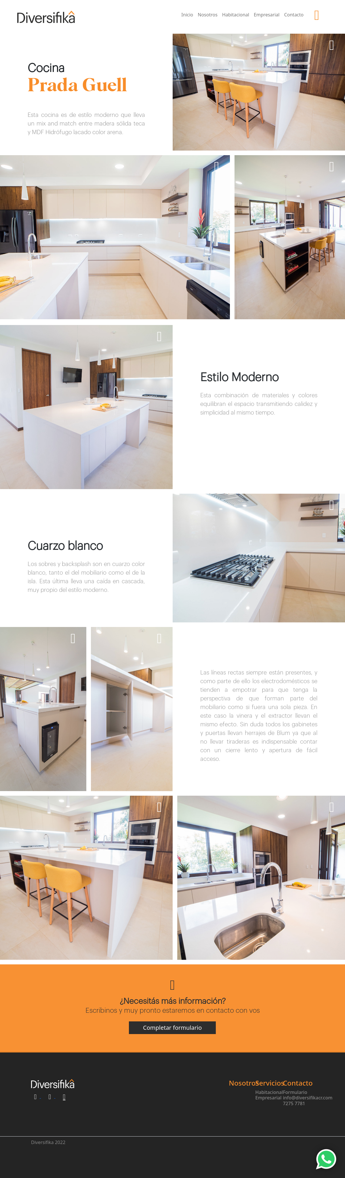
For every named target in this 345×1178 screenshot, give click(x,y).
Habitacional (235, 15)
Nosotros (208, 15)
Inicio (187, 15)
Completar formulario (172, 1055)
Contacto (294, 15)
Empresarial (267, 15)
